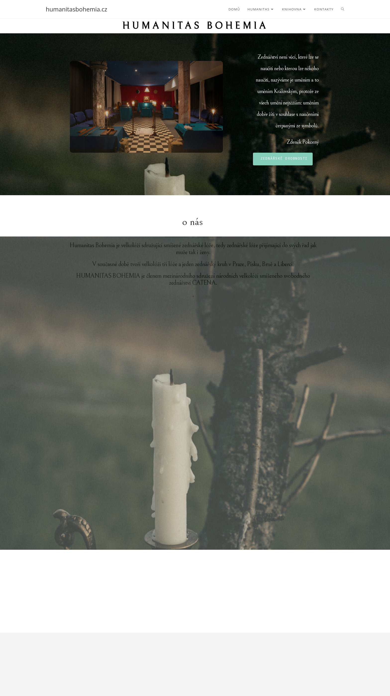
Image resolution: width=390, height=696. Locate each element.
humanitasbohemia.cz (76, 9)
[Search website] (342, 9)
